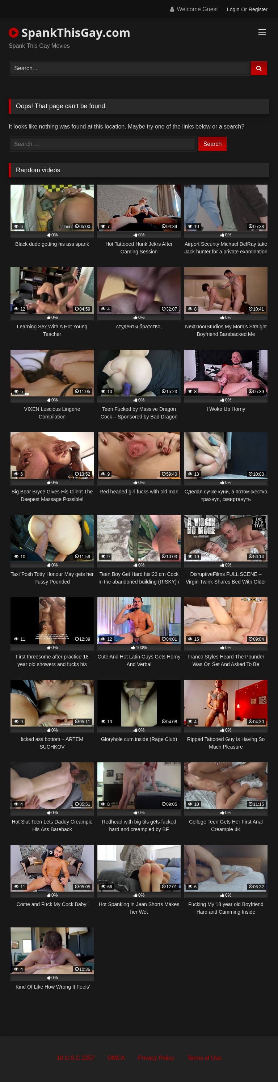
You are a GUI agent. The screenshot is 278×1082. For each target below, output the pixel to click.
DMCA (116, 1058)
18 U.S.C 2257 (75, 1058)
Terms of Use (204, 1058)
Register (258, 9)
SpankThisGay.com (69, 32)
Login (233, 9)
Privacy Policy (156, 1058)
